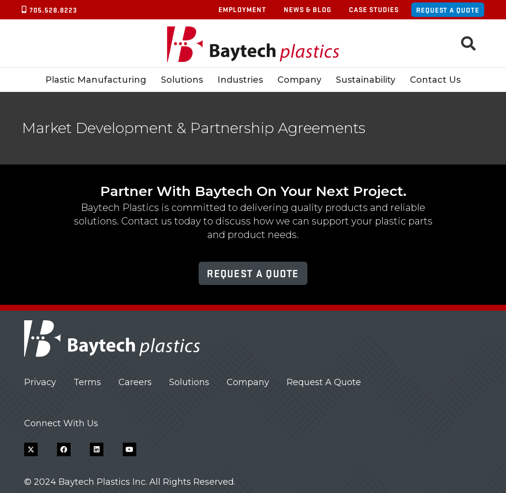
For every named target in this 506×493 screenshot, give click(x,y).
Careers (135, 382)
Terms (87, 382)
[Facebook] (64, 449)
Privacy (40, 382)
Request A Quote (324, 382)
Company (248, 382)
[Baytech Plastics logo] (253, 44)
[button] (468, 43)
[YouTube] (129, 449)
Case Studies (374, 9)
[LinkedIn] (96, 449)
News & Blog (308, 9)
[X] (31, 449)
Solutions (189, 382)
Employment (242, 9)
